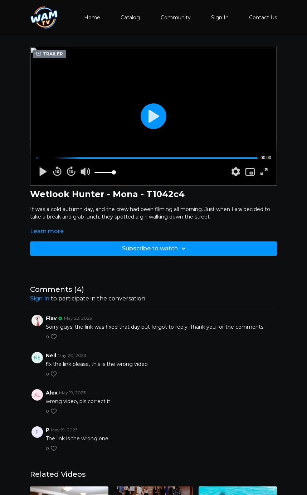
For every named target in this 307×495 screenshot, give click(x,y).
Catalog (130, 17)
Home (92, 17)
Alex (52, 392)
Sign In (220, 17)
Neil (51, 355)
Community (176, 17)
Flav (51, 318)
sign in (39, 298)
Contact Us (263, 17)
